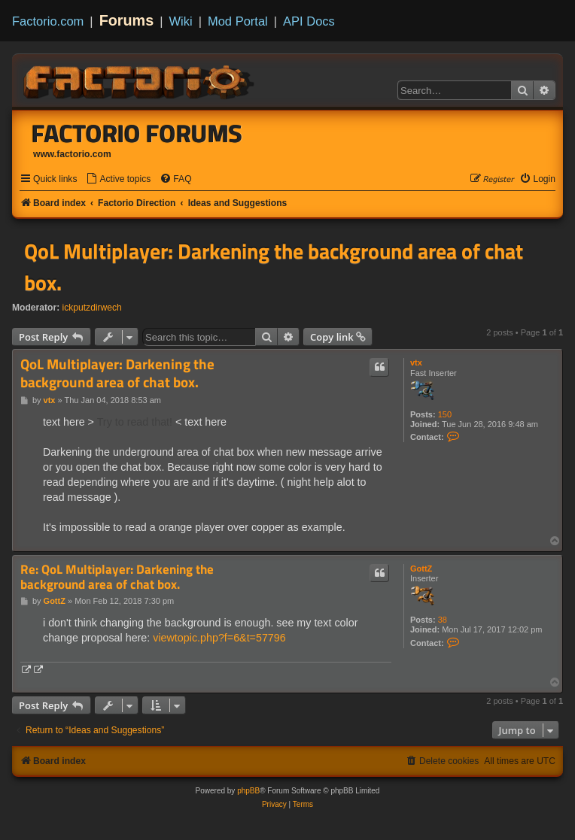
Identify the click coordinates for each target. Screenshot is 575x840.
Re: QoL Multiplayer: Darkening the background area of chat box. (117, 577)
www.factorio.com (72, 154)
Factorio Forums (137, 133)
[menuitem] (118, 179)
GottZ (421, 568)
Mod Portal (238, 21)
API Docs (309, 21)
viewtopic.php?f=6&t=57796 (219, 638)
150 (445, 414)
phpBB (248, 791)
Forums (126, 20)
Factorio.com (48, 21)
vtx (416, 362)
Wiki (181, 21)
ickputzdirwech (92, 307)
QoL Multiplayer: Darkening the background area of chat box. (273, 267)
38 (442, 619)
